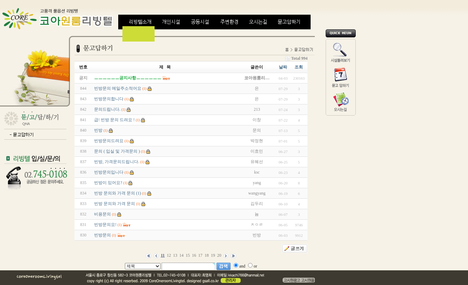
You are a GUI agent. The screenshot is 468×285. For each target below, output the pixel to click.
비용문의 (102, 214)
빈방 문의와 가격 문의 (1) (117, 193)
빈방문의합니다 (108, 98)
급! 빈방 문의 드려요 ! (114, 119)
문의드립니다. (107, 109)
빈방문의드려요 (108, 140)
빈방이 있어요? (108, 182)
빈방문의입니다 (108, 172)
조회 (299, 67)
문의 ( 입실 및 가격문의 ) (117, 151)
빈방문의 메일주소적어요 (117, 88)
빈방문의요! (105, 224)
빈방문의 (102, 235)
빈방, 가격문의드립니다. (116, 161)
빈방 (98, 130)
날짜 (283, 67)
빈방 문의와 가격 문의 (114, 203)
